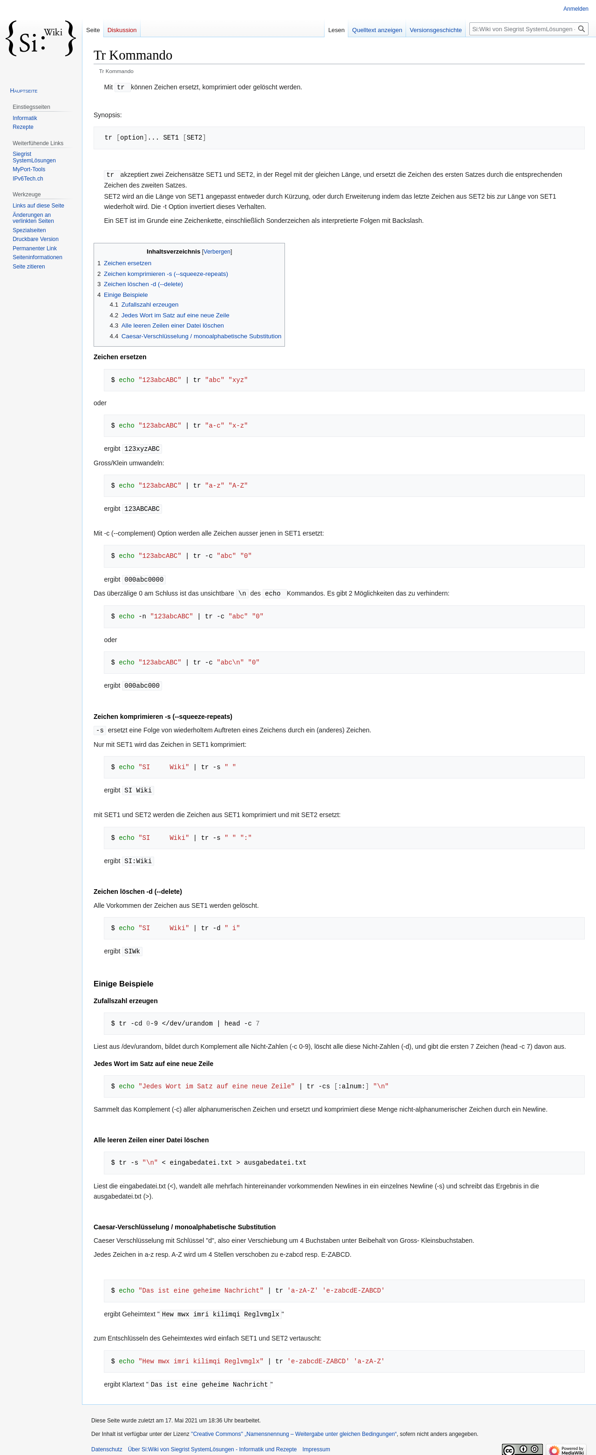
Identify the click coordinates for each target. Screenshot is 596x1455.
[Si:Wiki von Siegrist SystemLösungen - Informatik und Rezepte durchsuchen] (529, 28)
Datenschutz (106, 1443)
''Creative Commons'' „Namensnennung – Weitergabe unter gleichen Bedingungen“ (294, 1428)
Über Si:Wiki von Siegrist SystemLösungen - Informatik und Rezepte (212, 1443)
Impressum (316, 1443)
